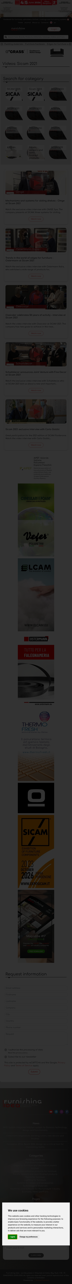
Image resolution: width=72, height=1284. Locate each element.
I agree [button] (12, 1237)
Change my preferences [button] (29, 1237)
